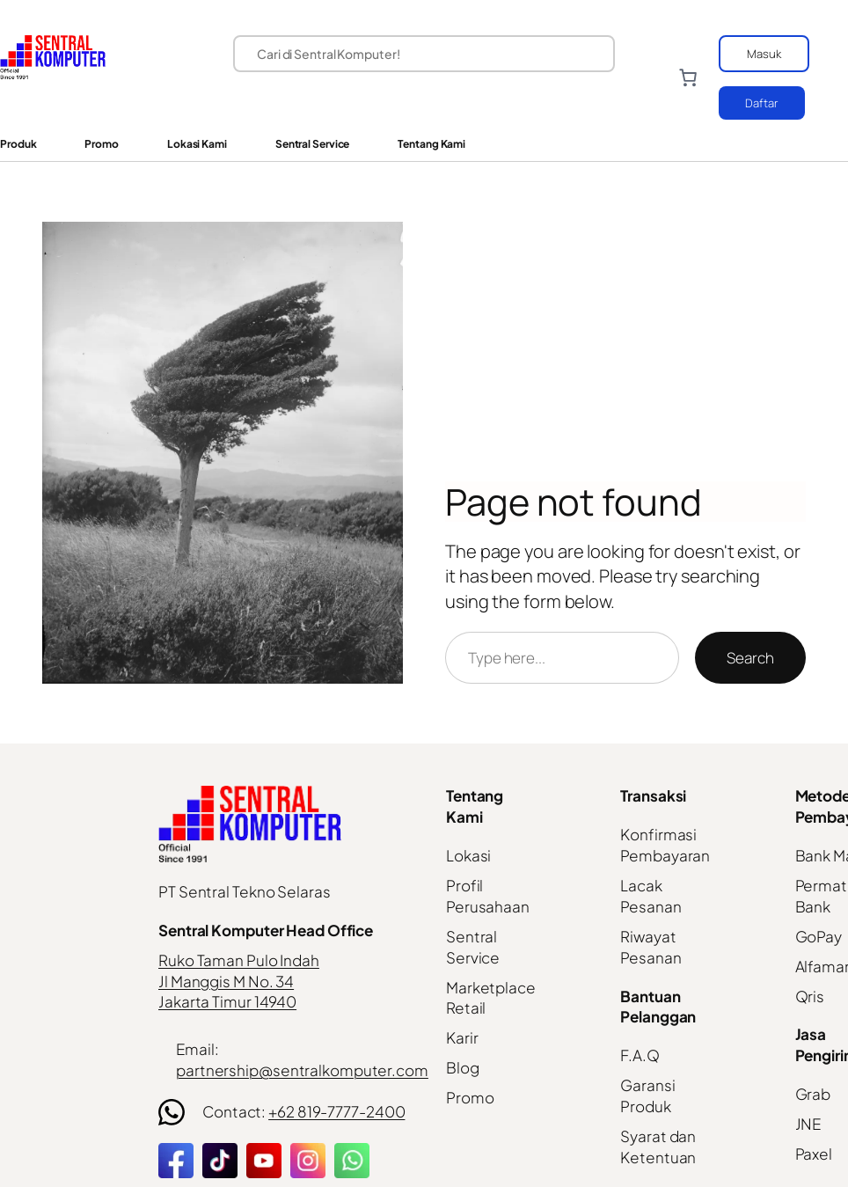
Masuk (764, 54)
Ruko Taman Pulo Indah (238, 960)
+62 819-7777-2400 (336, 1111)
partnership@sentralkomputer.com (302, 1070)
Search (750, 658)
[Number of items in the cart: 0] (688, 77)
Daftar (761, 103)
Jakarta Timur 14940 (227, 1001)
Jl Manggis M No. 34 (226, 981)
